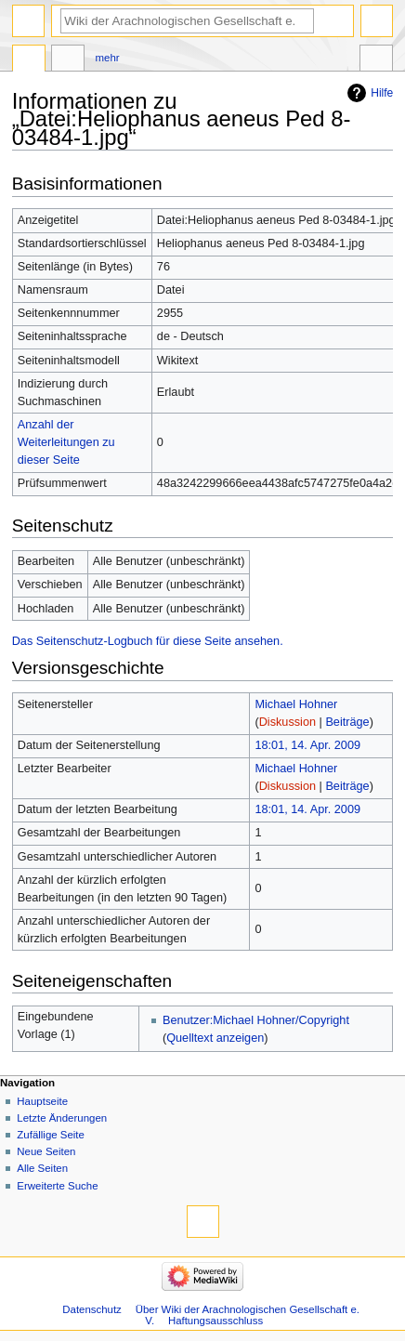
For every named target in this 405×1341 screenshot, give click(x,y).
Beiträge (347, 722)
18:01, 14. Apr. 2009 (307, 745)
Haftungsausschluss (215, 1320)
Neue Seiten (46, 1151)
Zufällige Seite (51, 1134)
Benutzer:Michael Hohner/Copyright (256, 1020)
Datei (29, 60)
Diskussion (287, 722)
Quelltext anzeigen (215, 1038)
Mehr (108, 57)
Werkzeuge (376, 60)
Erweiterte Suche (57, 1185)
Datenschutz (92, 1309)
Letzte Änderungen (62, 1118)
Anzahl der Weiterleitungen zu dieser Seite (66, 442)
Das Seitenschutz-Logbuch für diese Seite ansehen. (147, 641)
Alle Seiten (42, 1168)
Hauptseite (42, 1101)
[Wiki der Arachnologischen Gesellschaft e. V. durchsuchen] (187, 20)
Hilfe (382, 92)
